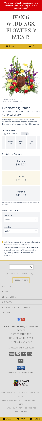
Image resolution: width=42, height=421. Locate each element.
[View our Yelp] (23, 320)
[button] (21, 368)
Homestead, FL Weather (10, 400)
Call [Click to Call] (7, 418)
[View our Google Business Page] (19, 320)
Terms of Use (21, 412)
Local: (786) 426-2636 (21, 342)
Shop (10, 46)
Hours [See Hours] (35, 418)
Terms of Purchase (27, 408)
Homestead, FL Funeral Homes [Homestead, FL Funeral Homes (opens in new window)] (14, 392)
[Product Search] (21, 267)
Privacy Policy (10, 408)
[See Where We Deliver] (21, 280)
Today (24, 133)
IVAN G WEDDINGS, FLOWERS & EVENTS (21, 27)
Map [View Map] (21, 418)
